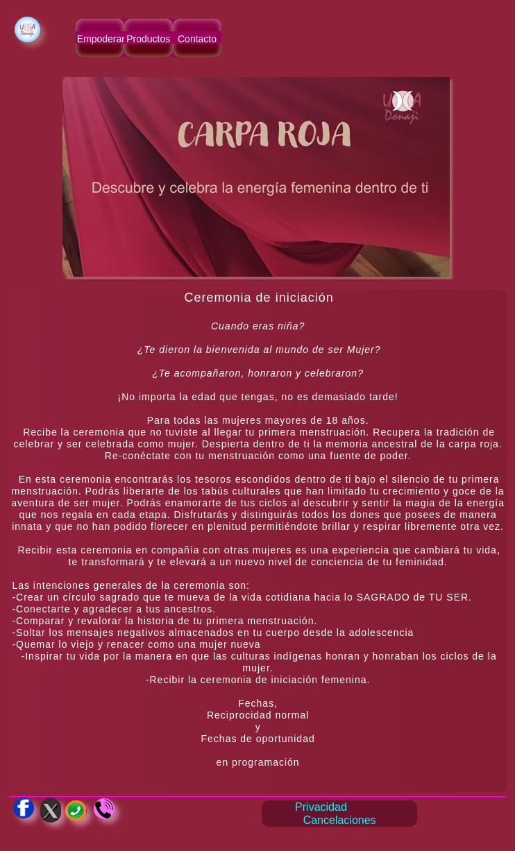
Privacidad (321, 807)
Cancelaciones (339, 820)
